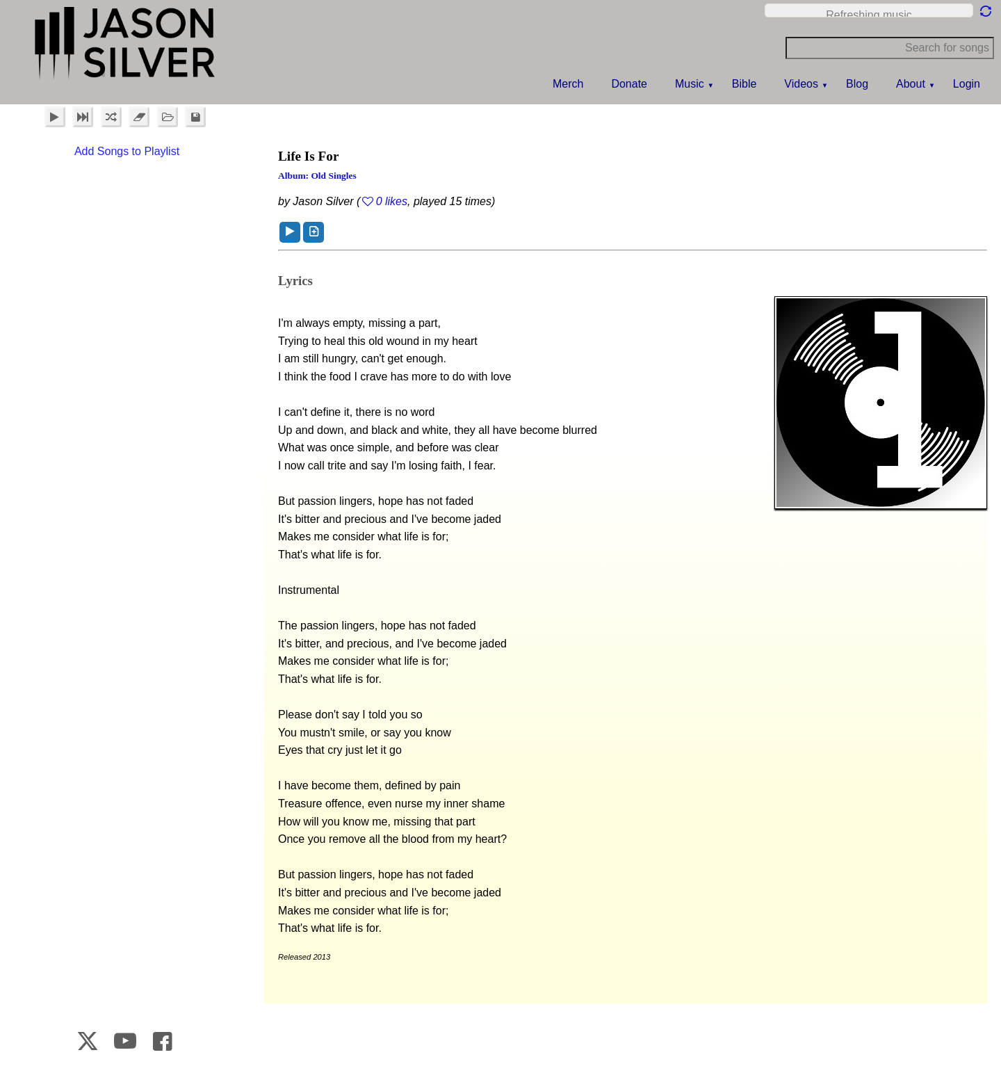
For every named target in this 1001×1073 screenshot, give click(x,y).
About (910, 84)
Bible (744, 84)
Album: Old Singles (317, 175)
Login (966, 84)
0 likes (391, 201)
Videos (801, 84)
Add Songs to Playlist (126, 151)
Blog (857, 84)
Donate (629, 84)
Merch (568, 84)
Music (689, 84)
